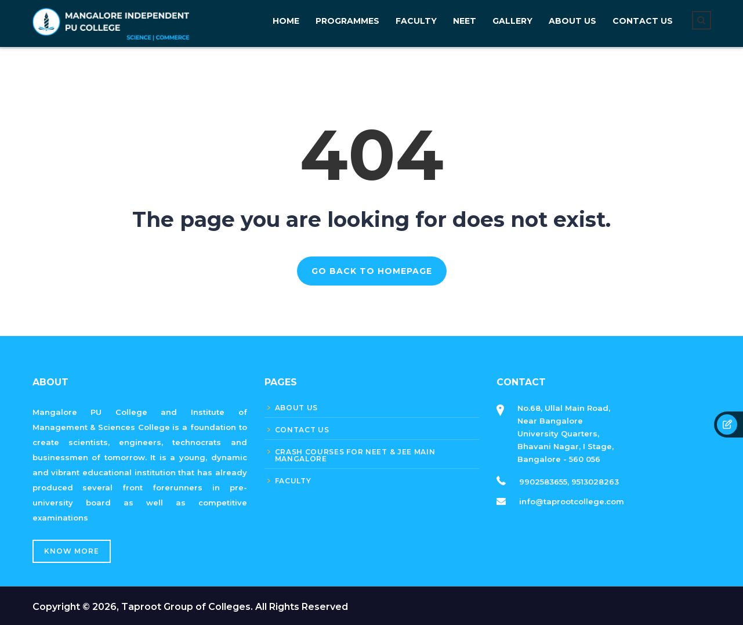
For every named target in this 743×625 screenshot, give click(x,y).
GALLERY (512, 21)
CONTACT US (642, 21)
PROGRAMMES (347, 21)
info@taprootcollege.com (571, 501)
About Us (572, 21)
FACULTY (416, 21)
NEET (464, 21)
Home (286, 21)
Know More (71, 551)
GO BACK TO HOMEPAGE (371, 271)
